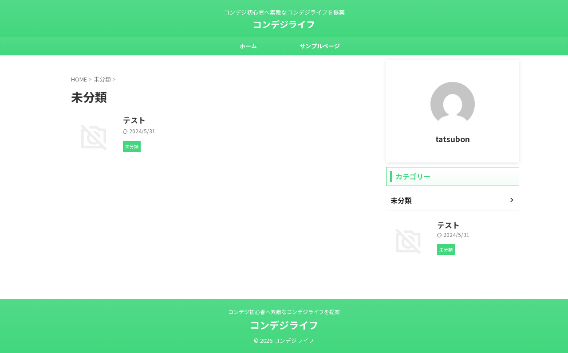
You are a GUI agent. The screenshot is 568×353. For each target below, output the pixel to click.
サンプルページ (320, 46)
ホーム (248, 46)
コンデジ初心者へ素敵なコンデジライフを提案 (284, 311)
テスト (177, 120)
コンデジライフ (284, 24)
